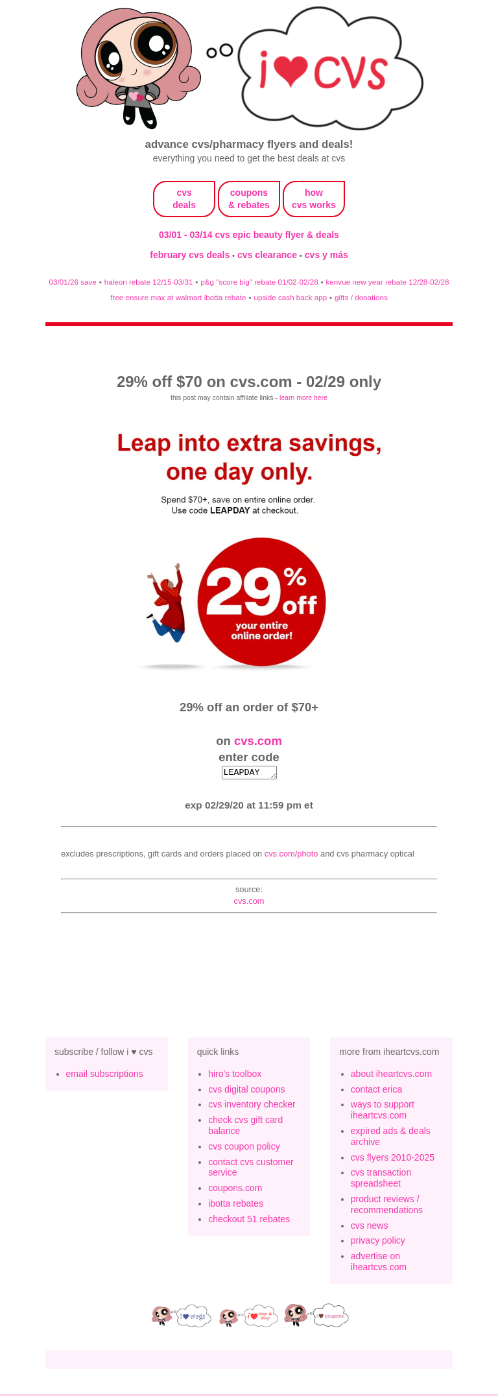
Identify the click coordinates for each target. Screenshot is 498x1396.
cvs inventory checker (252, 1106)
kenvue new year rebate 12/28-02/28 (387, 282)
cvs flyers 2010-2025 (392, 1159)
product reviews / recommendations (387, 1206)
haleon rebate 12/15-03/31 (148, 282)
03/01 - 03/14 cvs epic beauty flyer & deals (249, 235)
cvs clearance (268, 255)
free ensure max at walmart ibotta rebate (178, 297)
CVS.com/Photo (291, 855)
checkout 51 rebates (249, 1221)
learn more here (303, 397)
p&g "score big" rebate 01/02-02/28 (259, 282)
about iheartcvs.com (391, 1076)
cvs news (369, 1227)
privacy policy (378, 1242)
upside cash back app (290, 297)
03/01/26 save (73, 282)
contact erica (376, 1091)
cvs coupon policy (244, 1148)
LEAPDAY (249, 773)
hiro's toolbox (234, 1076)
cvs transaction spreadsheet (381, 1179)
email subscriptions (104, 1076)
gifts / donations (361, 297)
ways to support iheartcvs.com (382, 1111)
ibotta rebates (235, 1205)
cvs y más (326, 255)
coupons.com (235, 1190)
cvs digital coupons (246, 1091)
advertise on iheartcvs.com (379, 1263)
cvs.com (258, 741)
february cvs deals (191, 255)
